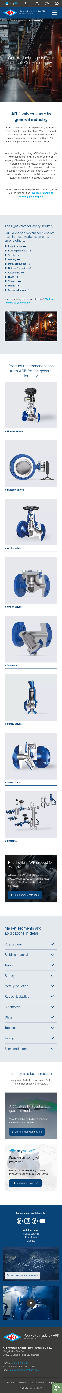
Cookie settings (31, 1234)
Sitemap (31, 1241)
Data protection (37, 1382)
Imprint (52, 1382)
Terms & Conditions (16, 1382)
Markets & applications (18, 20)
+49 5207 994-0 (19, 1363)
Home (4, 20)
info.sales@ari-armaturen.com (25, 1370)
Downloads (31, 1237)
